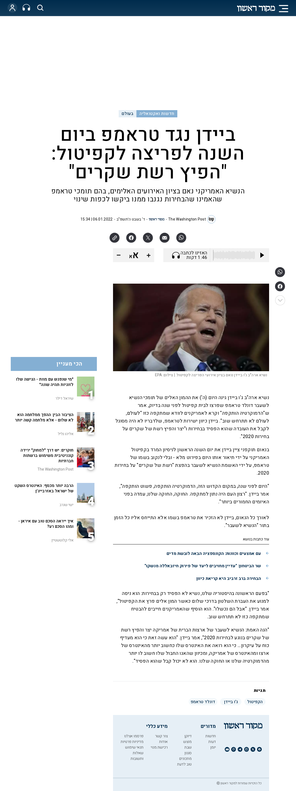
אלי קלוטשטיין (62, 540)
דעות (212, 742)
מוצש (187, 742)
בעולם (127, 113)
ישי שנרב (66, 505)
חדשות (210, 736)
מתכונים (185, 758)
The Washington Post (187, 219)
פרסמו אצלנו (133, 736)
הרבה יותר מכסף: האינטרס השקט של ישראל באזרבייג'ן (44, 488)
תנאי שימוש (134, 747)
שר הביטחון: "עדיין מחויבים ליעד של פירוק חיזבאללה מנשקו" (203, 566)
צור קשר (161, 736)
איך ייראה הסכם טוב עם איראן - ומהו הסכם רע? (45, 523)
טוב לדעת (184, 764)
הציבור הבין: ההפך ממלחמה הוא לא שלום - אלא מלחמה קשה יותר (44, 417)
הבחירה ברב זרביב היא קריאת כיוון (228, 578)
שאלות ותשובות (137, 755)
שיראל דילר (64, 398)
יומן (213, 747)
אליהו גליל (65, 434)
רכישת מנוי (159, 747)
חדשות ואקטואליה (156, 113)
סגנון (188, 753)
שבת (188, 747)
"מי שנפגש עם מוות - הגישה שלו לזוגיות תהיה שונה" (44, 382)
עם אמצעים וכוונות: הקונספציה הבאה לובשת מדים (214, 553)
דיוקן (188, 736)
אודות (163, 742)
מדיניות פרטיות (132, 742)
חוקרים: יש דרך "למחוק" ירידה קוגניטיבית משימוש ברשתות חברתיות (46, 455)
